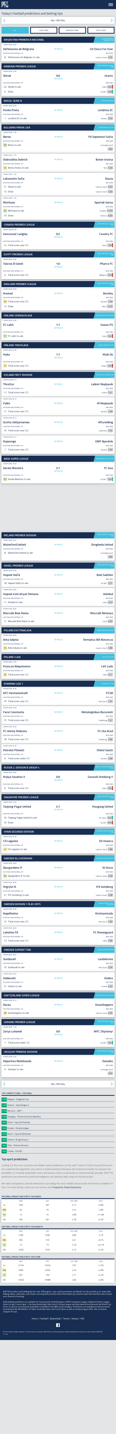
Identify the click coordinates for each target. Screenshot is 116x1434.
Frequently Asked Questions (66, 1281)
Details (57, 48)
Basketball (55, 1412)
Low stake (43, 30)
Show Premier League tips (105, 66)
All (15, 30)
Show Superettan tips (105, 1044)
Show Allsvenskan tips (105, 952)
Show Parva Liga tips (106, 127)
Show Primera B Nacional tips (108, 40)
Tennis (66, 1412)
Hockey (74, 1412)
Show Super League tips (105, 553)
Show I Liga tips (108, 751)
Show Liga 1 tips (108, 778)
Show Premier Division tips (105, 629)
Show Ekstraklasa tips (105, 724)
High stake (101, 30)
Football (44, 1412)
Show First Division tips (105, 469)
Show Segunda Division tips (105, 925)
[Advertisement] (58, 274)
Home (34, 1412)
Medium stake (72, 30)
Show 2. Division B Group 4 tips (105, 861)
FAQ (82, 1412)
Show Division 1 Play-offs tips (106, 998)
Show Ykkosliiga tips (106, 439)
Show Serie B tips (107, 101)
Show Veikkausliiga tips (105, 362)
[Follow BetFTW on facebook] (58, 1419)
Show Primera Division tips (105, 1146)
